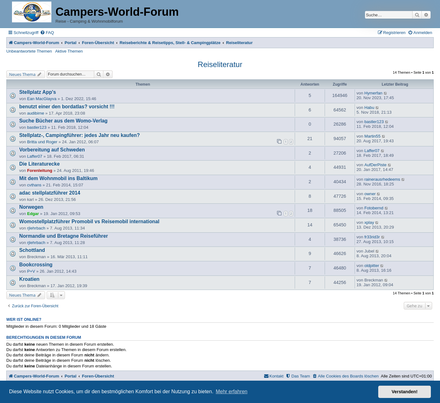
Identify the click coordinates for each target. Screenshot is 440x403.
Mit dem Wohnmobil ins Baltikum (58, 178)
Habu (369, 107)
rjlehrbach (36, 228)
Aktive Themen (69, 51)
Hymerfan (373, 93)
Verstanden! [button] (405, 391)
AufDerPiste (375, 164)
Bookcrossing (36, 264)
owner (370, 193)
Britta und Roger (42, 141)
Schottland (32, 250)
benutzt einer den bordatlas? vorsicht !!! (67, 106)
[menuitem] (47, 32)
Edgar (33, 213)
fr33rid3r (372, 237)
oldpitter (371, 265)
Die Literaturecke (39, 164)
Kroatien (29, 279)
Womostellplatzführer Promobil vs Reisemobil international (89, 221)
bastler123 (37, 127)
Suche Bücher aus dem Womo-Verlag (63, 120)
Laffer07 (34, 156)
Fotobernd (373, 208)
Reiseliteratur (220, 64)
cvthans (34, 185)
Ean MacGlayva (41, 98)
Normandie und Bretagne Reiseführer (63, 236)
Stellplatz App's (37, 92)
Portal (70, 42)
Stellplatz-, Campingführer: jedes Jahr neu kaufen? (79, 135)
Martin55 (372, 136)
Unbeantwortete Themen (29, 51)
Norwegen (31, 207)
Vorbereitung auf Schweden (52, 149)
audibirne (35, 113)
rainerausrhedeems (382, 179)
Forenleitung (39, 170)
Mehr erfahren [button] (231, 391)
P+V (31, 271)
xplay (369, 222)
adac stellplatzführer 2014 (49, 193)
